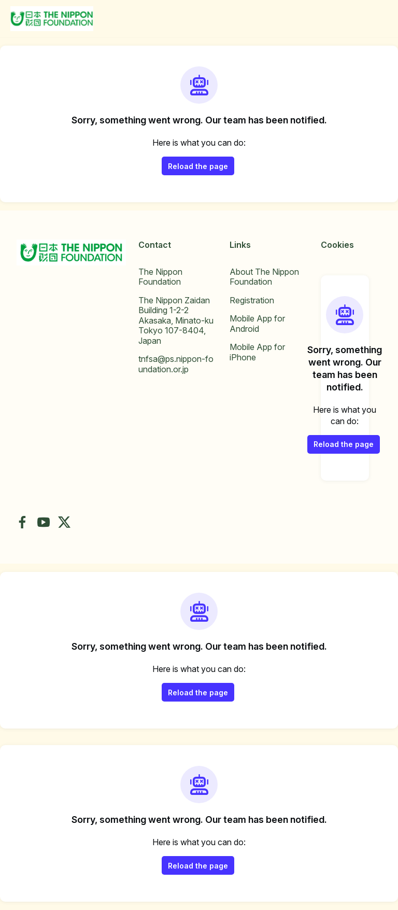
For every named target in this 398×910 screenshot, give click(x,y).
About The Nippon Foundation (264, 277)
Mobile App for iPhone (257, 352)
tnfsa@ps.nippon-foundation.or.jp (176, 364)
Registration (252, 300)
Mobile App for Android (257, 323)
